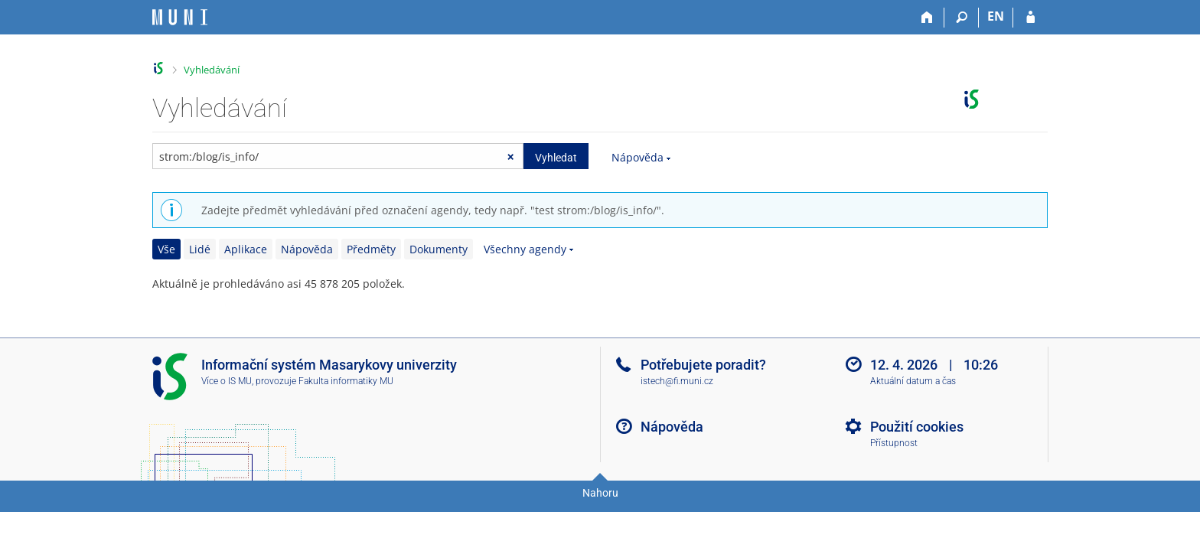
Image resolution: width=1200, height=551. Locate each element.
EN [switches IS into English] (995, 16)
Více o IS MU (226, 381)
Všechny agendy (525, 249)
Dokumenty (438, 249)
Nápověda (637, 157)
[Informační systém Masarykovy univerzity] (179, 17)
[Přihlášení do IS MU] (1030, 18)
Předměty (371, 249)
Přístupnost (894, 443)
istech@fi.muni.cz (677, 381)
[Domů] (927, 18)
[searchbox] (337, 156)
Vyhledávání (212, 70)
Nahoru (600, 493)
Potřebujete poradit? (703, 365)
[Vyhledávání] (961, 18)
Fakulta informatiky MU (345, 381)
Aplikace (245, 249)
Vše (166, 249)
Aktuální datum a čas (913, 381)
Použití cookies (917, 427)
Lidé (199, 249)
